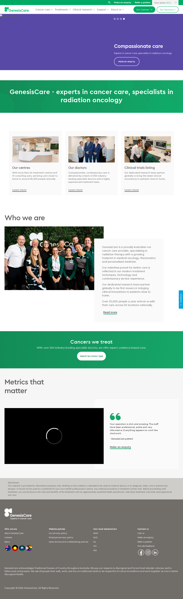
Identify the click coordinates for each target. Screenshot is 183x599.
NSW (95, 533)
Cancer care (42, 9)
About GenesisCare (14, 533)
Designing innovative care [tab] (124, 19)
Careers (8, 537)
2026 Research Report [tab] (114, 19)
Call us (141, 533)
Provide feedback (146, 546)
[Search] (109, 2)
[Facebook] (141, 552)
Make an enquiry (122, 2)
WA (95, 550)
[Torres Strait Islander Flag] (22, 547)
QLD (95, 537)
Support (101, 9)
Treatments (61, 9)
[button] (52, 9)
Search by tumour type (91, 356)
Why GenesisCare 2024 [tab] (121, 19)
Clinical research (82, 9)
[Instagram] (148, 552)
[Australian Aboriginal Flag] (15, 547)
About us (116, 9)
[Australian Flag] (8, 547)
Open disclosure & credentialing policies (68, 541)
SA (94, 541)
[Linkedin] (155, 552)
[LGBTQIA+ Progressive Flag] (29, 547)
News (7, 541)
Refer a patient (142, 2)
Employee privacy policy (61, 537)
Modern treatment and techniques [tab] (118, 19)
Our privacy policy (58, 533)
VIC (95, 546)
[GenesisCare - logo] (17, 9)
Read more (126, 61)
